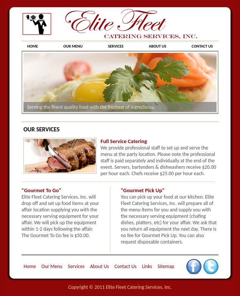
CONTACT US (202, 46)
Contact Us (126, 266)
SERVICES (116, 46)
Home (30, 266)
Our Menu (52, 266)
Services (76, 266)
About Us (99, 266)
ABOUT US (158, 46)
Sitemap (166, 266)
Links (147, 266)
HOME (33, 46)
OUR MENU (73, 46)
